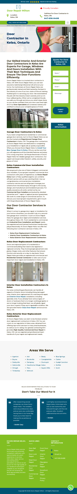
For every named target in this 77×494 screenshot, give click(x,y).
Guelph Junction (62, 362)
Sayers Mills (45, 368)
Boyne (14, 359)
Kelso (43, 365)
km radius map (60, 148)
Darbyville (16, 362)
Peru (28, 368)
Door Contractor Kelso (28, 25)
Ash (28, 356)
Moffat (58, 365)
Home (9, 25)
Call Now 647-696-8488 (17, 22)
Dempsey (30, 362)
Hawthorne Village (33, 365)
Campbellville (46, 359)
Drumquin (45, 362)
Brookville (30, 359)
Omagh (15, 368)
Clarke (58, 359)
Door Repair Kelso (16, 25)
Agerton (15, 356)
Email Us (58, 454)
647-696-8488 (51, 18)
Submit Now (60, 110)
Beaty (43, 356)
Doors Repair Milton (37, 491)
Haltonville (16, 365)
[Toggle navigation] (67, 22)
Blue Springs (60, 356)
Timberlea (16, 371)
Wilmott (30, 371)
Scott (58, 368)
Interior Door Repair (42, 456)
